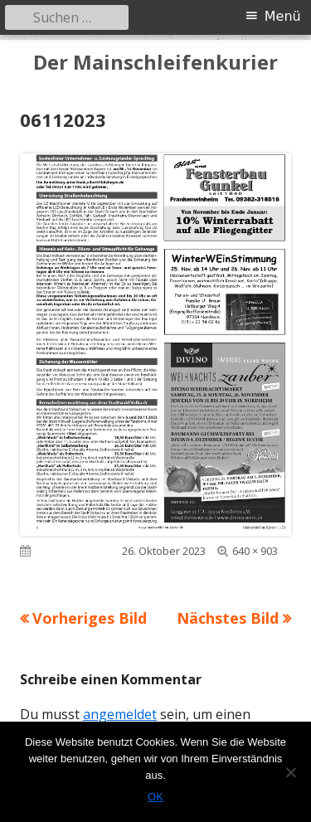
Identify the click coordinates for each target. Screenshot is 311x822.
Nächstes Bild (228, 618)
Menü (283, 16)
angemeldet (120, 714)
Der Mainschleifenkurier (155, 62)
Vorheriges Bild (89, 618)
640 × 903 (255, 550)
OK (155, 796)
